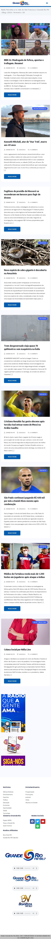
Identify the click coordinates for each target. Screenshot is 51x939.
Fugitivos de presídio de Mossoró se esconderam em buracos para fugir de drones (22, 194)
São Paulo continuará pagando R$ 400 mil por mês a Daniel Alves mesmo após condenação (24, 500)
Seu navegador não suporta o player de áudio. (25, 868)
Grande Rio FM (10, 68)
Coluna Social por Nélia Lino (17, 649)
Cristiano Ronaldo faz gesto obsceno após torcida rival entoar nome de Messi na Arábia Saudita (24, 424)
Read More (12, 95)
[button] (47, 3)
